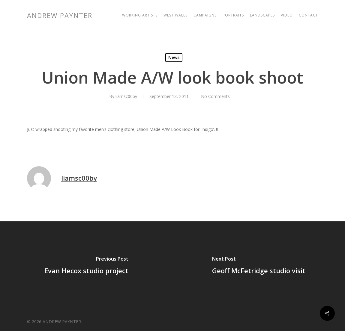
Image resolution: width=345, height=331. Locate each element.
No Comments (215, 96)
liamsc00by (126, 96)
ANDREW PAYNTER (59, 15)
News (173, 57)
